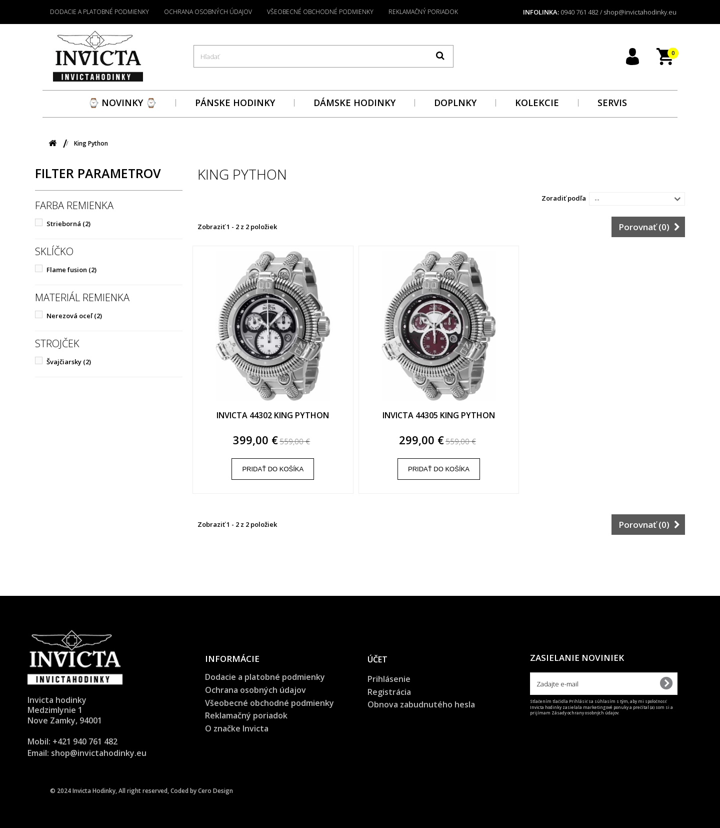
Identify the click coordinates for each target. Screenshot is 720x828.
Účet (378, 659)
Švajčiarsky (68, 361)
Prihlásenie (389, 678)
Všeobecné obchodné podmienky (320, 12)
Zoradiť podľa (564, 198)
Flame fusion (71, 269)
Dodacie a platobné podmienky (99, 12)
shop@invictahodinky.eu (98, 752)
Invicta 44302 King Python (272, 416)
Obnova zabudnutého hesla (421, 704)
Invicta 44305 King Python (438, 416)
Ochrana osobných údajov (208, 12)
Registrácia (389, 691)
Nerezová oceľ (74, 315)
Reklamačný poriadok (423, 12)
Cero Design (215, 790)
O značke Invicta (236, 728)
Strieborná (68, 223)
